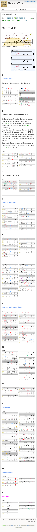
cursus (26, 125)
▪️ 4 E (12, 20)
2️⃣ (10, 18)
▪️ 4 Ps (20, 20)
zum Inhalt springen (30, 1)
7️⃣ (22, 18)
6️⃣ (20, 18)
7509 (5, 147)
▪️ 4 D (8, 20)
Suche (17, 9)
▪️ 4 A (30, 18)
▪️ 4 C (5, 20)
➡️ (26, 20)
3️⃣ (13, 18)
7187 (7, 123)
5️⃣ (17, 18)
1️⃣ (8, 18)
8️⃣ (24, 18)
